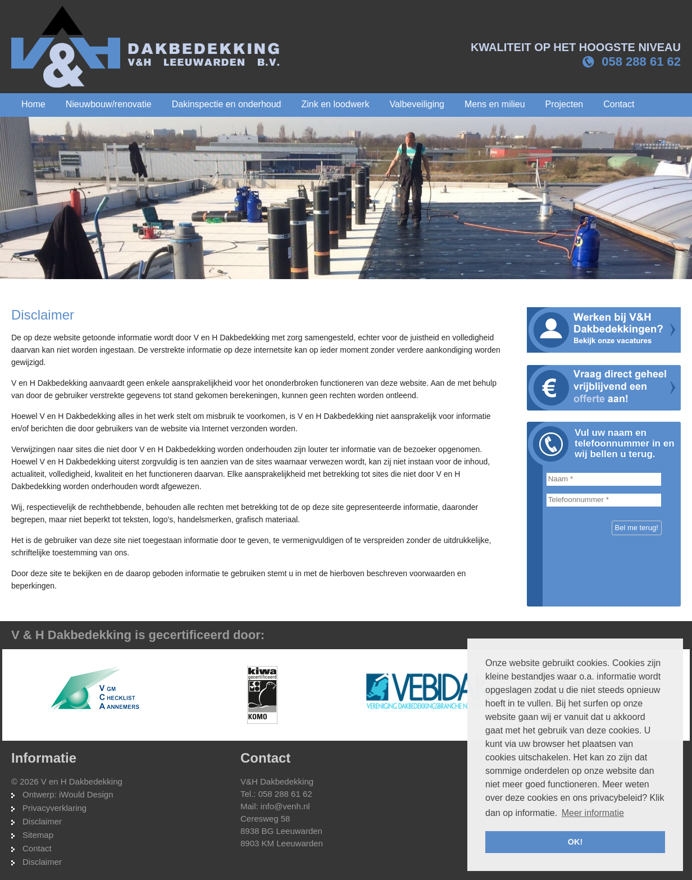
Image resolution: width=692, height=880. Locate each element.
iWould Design (86, 794)
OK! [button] (575, 841)
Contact (37, 848)
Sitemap (37, 835)
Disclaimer (42, 821)
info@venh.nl (285, 806)
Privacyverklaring (54, 808)
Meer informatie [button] (593, 813)
